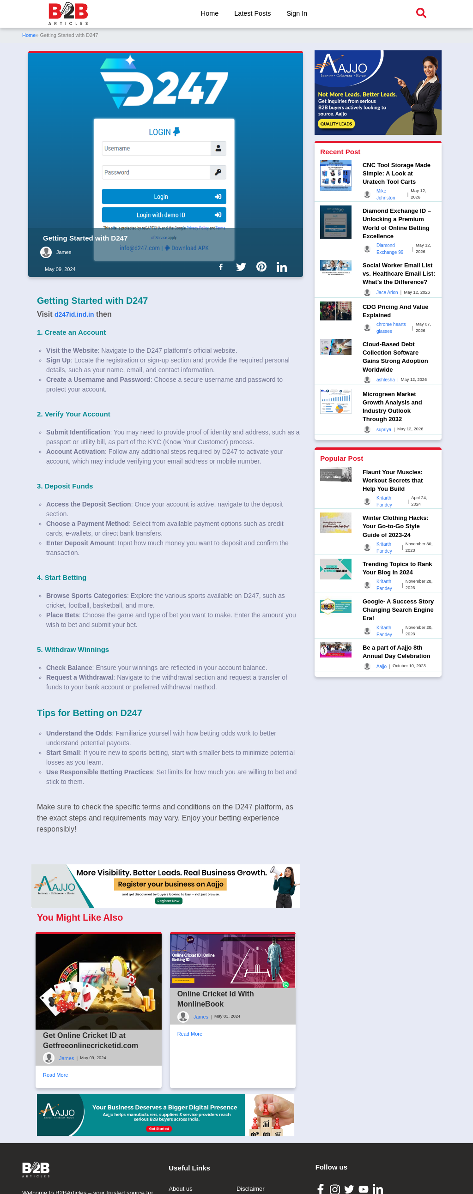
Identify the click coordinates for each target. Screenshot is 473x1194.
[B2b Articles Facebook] (222, 266)
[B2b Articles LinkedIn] (283, 267)
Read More (55, 1075)
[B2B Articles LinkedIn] (379, 1189)
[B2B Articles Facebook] (321, 1188)
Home (209, 13)
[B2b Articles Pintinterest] (263, 266)
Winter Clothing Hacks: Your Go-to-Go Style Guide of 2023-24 (396, 526)
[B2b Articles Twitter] (243, 266)
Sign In (296, 13)
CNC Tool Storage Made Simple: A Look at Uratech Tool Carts (397, 173)
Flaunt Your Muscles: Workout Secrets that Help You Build (393, 480)
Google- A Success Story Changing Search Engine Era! (398, 609)
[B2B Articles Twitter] (350, 1188)
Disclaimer (250, 1188)
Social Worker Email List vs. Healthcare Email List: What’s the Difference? (399, 273)
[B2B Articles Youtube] (364, 1188)
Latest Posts (252, 13)
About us (180, 1188)
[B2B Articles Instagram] (336, 1189)
